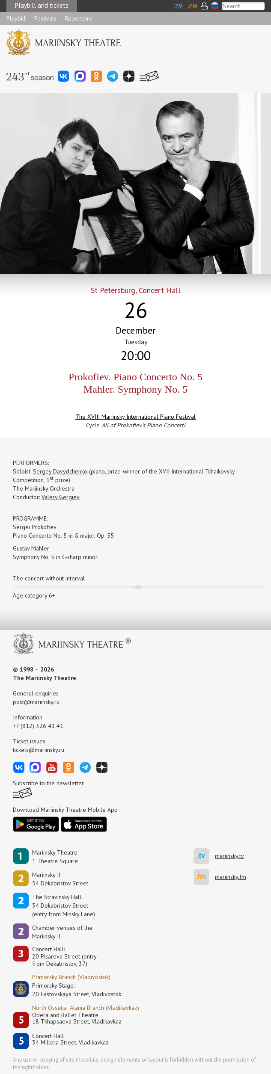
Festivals (45, 18)
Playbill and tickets (41, 5)
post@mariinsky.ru (36, 702)
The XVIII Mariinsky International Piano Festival (135, 416)
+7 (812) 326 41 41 (38, 726)
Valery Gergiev (61, 497)
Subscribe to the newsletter (48, 783)
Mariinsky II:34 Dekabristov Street (60, 879)
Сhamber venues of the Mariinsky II (62, 932)
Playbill (16, 18)
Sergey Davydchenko (60, 471)
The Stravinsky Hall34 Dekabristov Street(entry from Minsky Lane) (63, 905)
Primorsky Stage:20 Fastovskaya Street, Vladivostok (70, 990)
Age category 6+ (34, 595)
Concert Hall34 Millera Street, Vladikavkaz (70, 1039)
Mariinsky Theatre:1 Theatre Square (55, 857)
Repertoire (78, 18)
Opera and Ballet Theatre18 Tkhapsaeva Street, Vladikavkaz (77, 1018)
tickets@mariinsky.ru (38, 750)
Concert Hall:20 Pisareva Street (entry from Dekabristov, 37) (64, 956)
